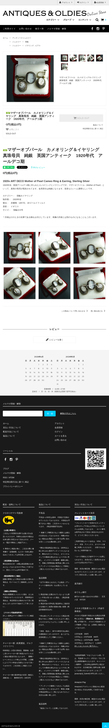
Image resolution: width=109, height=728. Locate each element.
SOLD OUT (81, 118)
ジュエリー (16, 42)
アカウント (66, 2)
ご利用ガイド (9, 29)
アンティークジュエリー (21, 38)
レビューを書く (54, 339)
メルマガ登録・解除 (56, 29)
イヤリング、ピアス (32, 46)
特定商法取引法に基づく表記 (16, 481)
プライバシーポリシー (13, 485)
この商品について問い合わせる (75, 311)
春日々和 (39, 29)
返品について (98, 125)
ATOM (11, 477)
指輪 (27, 42)
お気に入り (12, 129)
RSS (5, 477)
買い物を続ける (98, 311)
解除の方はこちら (68, 413)
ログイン (83, 2)
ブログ (6, 468)
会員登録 (100, 2)
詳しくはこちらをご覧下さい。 (86, 645)
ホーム (5, 38)
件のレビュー (38, 167)
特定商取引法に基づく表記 (93, 129)
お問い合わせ (25, 29)
